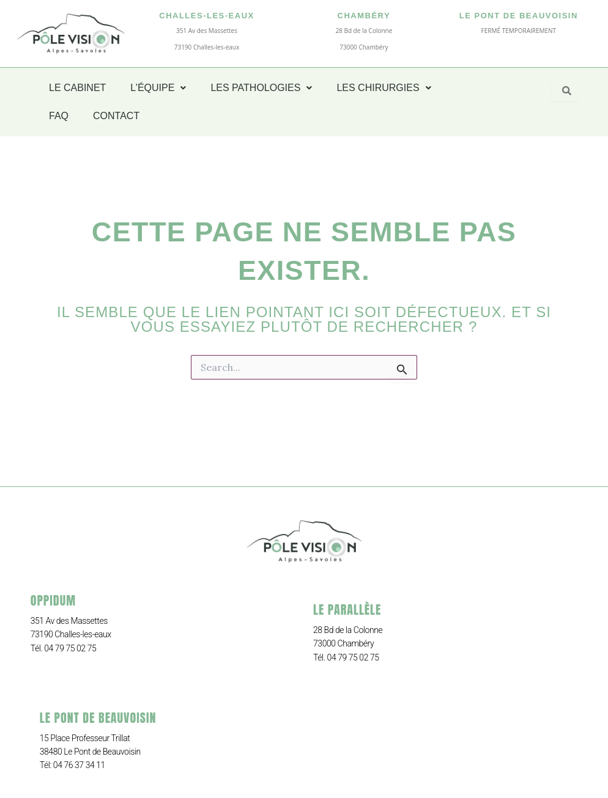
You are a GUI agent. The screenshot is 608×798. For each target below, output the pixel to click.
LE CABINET (77, 87)
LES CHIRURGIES (383, 87)
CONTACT (116, 116)
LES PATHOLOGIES (261, 87)
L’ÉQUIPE (158, 87)
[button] (158, 88)
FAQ (59, 116)
